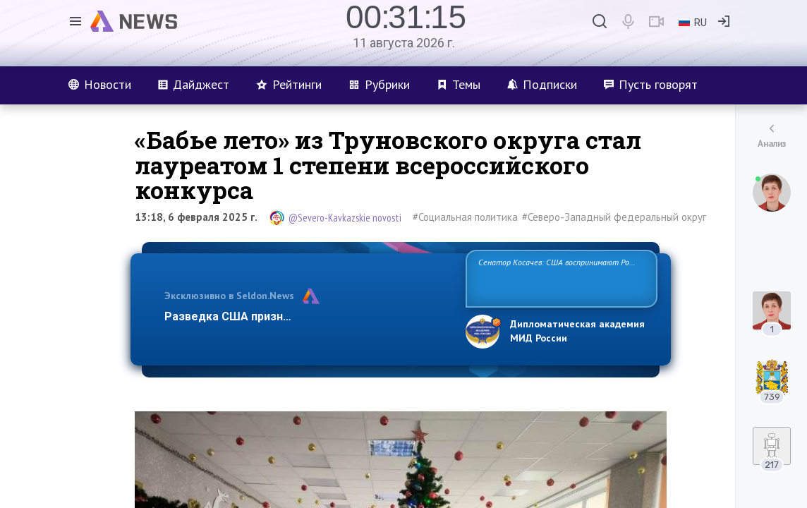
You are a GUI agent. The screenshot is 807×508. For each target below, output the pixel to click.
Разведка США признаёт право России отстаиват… (306, 316)
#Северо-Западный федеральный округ (614, 217)
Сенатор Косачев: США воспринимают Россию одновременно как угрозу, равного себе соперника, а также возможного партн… (561, 277)
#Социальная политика (465, 217)
